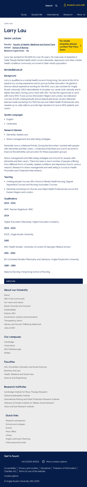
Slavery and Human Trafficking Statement (22, 324)
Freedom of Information (64, 468)
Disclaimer (46, 468)
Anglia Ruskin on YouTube (17, 461)
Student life (36, 14)
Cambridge (9, 342)
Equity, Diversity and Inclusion (17, 306)
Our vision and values (13, 302)
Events (9, 428)
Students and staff (74, 5)
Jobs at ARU (9, 328)
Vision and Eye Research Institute (19, 406)
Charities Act (10, 471)
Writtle (7, 353)
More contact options (54, 461)
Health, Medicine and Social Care (19, 374)
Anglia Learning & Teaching (18, 439)
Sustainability (10, 310)
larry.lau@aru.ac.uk (13, 69)
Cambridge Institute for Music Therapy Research (25, 392)
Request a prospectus (15, 420)
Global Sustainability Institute (17, 395)
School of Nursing (20, 48)
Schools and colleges (15, 424)
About (7, 295)
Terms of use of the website (32, 471)
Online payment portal (16, 442)
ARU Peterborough (12, 349)
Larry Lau (10, 281)
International (53, 14)
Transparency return (13, 320)
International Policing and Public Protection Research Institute (31, 399)
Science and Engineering (15, 378)
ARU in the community (14, 299)
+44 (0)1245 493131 (30, 461)
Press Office (11, 431)
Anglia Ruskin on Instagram (9, 461)
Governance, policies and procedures (21, 317)
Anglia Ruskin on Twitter (13, 461)
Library (9, 435)
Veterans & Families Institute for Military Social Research (29, 403)
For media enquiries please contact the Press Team (69, 45)
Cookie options (11, 476)
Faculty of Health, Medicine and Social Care (34, 45)
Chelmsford (9, 345)
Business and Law (12, 370)
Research (67, 14)
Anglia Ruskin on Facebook (6, 461)
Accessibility (10, 468)
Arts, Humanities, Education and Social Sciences (25, 367)
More (81, 14)
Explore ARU (10, 313)
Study (24, 14)
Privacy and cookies (28, 468)
